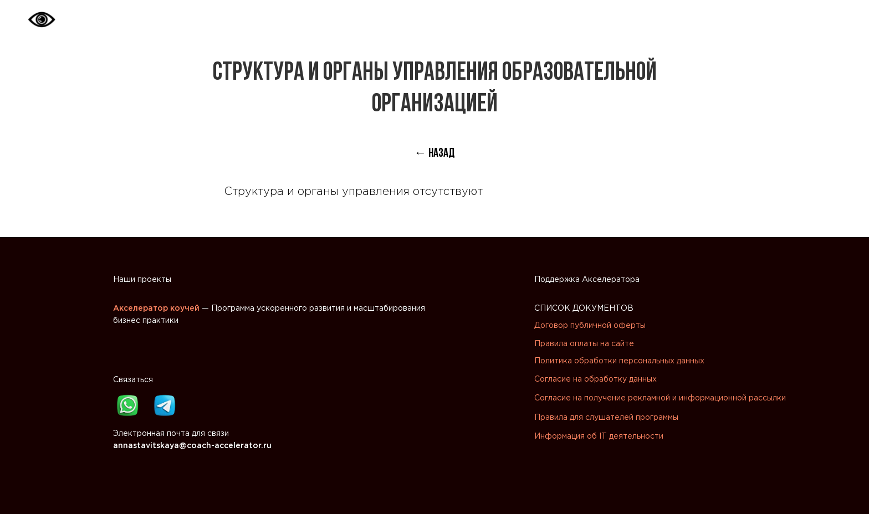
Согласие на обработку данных (595, 379)
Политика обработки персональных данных (619, 361)
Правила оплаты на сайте (584, 344)
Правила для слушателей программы (606, 417)
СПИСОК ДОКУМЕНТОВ (583, 308)
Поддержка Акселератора (587, 279)
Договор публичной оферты (590, 325)
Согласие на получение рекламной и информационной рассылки (660, 398)
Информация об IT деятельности (598, 436)
